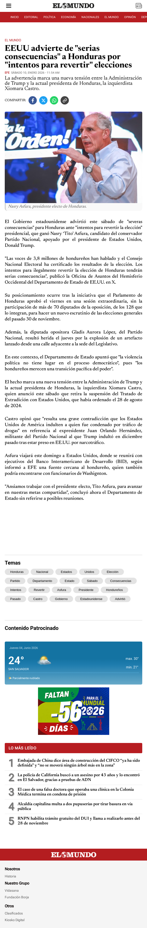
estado (69, 581)
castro (37, 599)
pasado (15, 599)
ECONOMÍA (68, 17)
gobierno (61, 599)
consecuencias (120, 581)
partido (15, 581)
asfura (61, 590)
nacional (42, 572)
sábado (92, 581)
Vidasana (12, 890)
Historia (10, 876)
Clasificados (14, 913)
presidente (86, 590)
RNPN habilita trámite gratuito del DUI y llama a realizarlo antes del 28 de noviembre (79, 821)
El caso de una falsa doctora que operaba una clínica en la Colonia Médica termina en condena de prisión (76, 792)
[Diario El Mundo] (73, 8)
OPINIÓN (130, 17)
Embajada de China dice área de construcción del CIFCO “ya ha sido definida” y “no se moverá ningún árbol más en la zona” (79, 763)
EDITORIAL (31, 17)
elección (112, 572)
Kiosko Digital (14, 920)
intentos (15, 590)
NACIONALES (90, 17)
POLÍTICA (49, 17)
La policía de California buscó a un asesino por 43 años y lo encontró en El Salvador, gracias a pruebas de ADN (79, 777)
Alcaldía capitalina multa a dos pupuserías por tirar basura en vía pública (75, 806)
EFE (7, 72)
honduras (17, 572)
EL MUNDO (111, 17)
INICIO (14, 17)
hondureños (114, 590)
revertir (39, 590)
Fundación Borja (17, 897)
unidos (89, 572)
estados (66, 572)
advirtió (120, 599)
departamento (42, 581)
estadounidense (91, 599)
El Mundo (13, 40)
